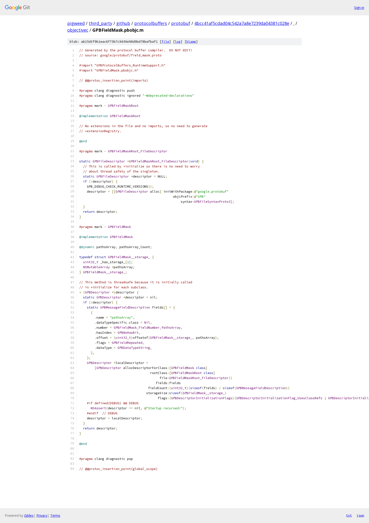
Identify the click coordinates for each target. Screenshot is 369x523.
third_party (100, 23)
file (165, 42)
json (360, 515)
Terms (55, 515)
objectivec (77, 30)
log (178, 42)
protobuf (180, 23)
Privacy (41, 515)
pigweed (76, 23)
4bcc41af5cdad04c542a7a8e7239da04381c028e (241, 23)
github (123, 23)
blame (191, 42)
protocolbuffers (150, 23)
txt (349, 515)
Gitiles (29, 515)
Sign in (359, 7)
